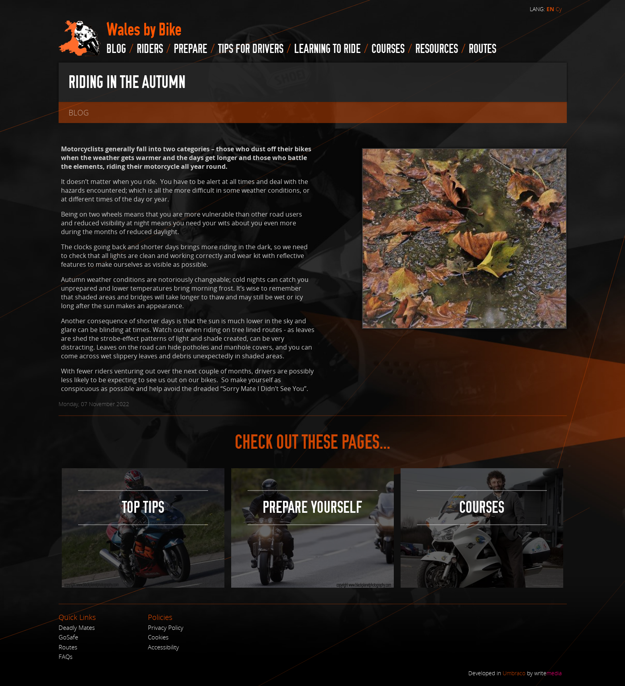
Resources (436, 49)
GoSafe (68, 637)
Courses (388, 49)
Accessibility (163, 647)
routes (482, 49)
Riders (150, 49)
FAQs (66, 657)
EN (550, 9)
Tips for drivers (250, 49)
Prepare (190, 49)
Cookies (158, 637)
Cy (559, 9)
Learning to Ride (327, 49)
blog (116, 49)
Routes (68, 647)
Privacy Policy (165, 627)
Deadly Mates (77, 627)
